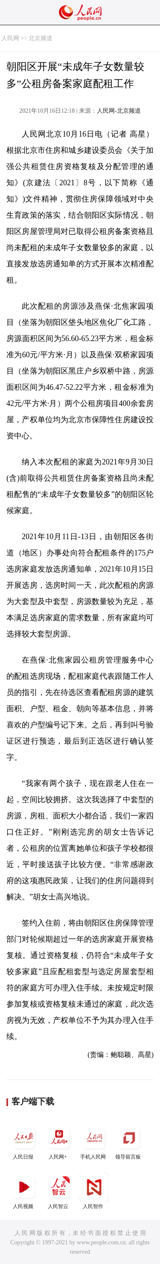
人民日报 (24, 1141)
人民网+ (59, 1141)
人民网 (10, 38)
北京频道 (40, 38)
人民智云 (59, 1190)
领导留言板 (129, 1141)
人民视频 (24, 1190)
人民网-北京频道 (119, 111)
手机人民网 (94, 1141)
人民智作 (94, 1190)
